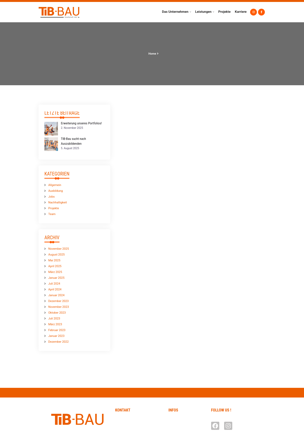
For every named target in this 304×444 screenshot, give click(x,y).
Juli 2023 (54, 318)
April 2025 (54, 266)
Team (52, 214)
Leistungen (203, 12)
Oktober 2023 (57, 312)
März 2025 (55, 272)
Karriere (241, 12)
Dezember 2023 (58, 301)
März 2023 (55, 324)
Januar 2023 (56, 336)
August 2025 (56, 254)
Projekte (224, 12)
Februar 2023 (57, 330)
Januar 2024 (56, 295)
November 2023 (58, 307)
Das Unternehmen (175, 12)
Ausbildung (55, 191)
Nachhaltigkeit (57, 202)
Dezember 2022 (58, 341)
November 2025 (58, 248)
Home (152, 53)
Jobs (51, 196)
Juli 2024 (54, 283)
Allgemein (54, 185)
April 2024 (54, 289)
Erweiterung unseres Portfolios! (81, 123)
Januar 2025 (56, 278)
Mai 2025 (54, 260)
